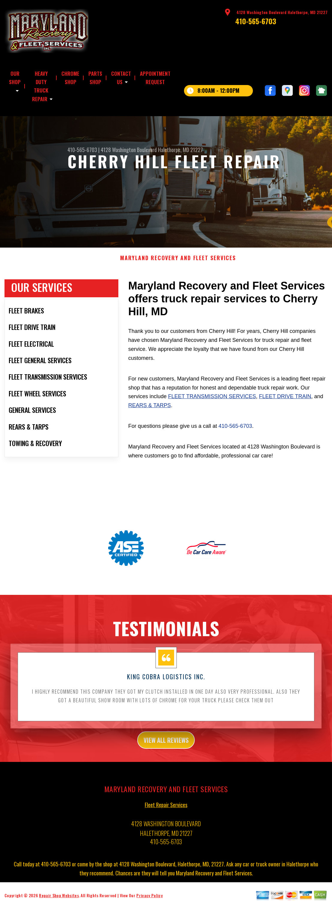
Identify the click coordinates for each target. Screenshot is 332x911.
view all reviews (166, 749)
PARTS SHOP (95, 78)
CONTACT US (121, 78)
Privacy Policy (149, 906)
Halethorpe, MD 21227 (180, 150)
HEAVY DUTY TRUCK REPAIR (40, 86)
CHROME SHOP (70, 78)
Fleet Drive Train (285, 405)
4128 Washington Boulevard (129, 150)
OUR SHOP (15, 78)
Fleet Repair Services (166, 816)
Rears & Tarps (149, 414)
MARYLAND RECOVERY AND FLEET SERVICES (178, 267)
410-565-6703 (255, 21)
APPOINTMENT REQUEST (155, 78)
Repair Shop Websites (59, 906)
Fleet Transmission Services (212, 405)
